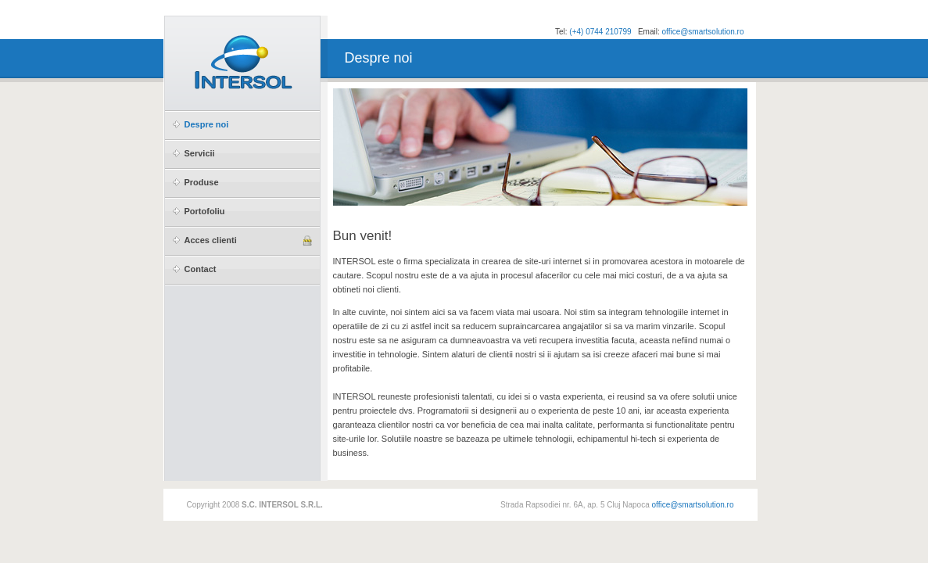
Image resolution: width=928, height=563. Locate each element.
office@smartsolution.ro (702, 31)
